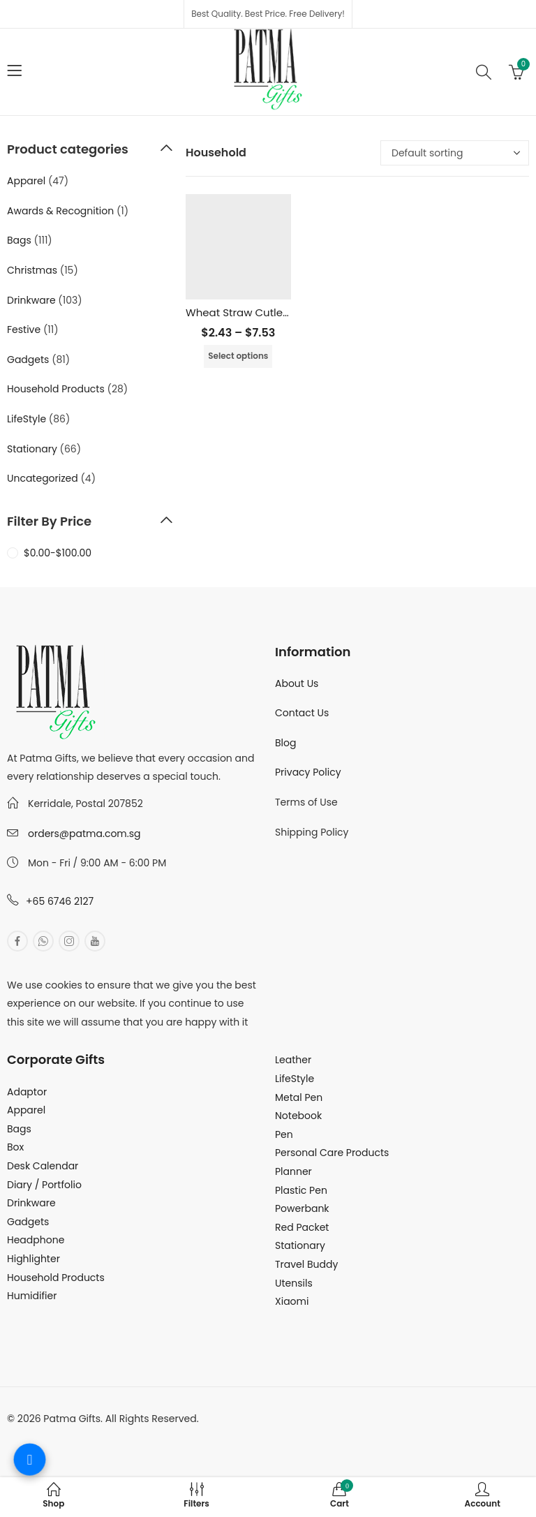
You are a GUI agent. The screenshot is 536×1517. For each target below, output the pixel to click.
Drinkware (31, 300)
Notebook (298, 1116)
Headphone (35, 1240)
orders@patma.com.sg (84, 834)
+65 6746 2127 (60, 901)
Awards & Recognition (60, 211)
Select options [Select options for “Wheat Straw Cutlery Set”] (238, 356)
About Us (296, 683)
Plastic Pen (301, 1190)
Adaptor (27, 1092)
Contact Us (302, 713)
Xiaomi (291, 1301)
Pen (284, 1134)
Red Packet (302, 1227)
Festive (23, 329)
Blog (285, 743)
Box (15, 1147)
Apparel (26, 181)
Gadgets (28, 360)
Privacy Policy (308, 772)
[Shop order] (454, 152)
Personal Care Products (332, 1153)
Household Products (56, 389)
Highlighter (33, 1259)
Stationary (32, 449)
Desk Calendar (42, 1166)
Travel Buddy (306, 1264)
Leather (293, 1060)
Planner (293, 1171)
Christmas (32, 270)
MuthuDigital (137, 1437)
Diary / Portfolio (44, 1185)
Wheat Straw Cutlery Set (249, 312)
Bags (19, 240)
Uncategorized (42, 478)
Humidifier (32, 1296)
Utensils (294, 1283)
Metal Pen (298, 1097)
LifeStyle (26, 419)
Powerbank (302, 1208)
